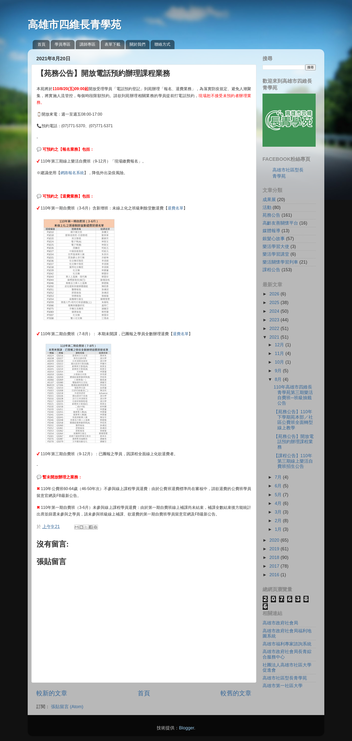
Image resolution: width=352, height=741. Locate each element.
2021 (275, 337)
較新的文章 (51, 693)
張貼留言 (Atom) (67, 706)
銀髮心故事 (274, 238)
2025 (275, 302)
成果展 (269, 199)
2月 (279, 520)
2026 (275, 293)
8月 (279, 379)
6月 (279, 485)
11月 (280, 353)
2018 (275, 557)
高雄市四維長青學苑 (74, 24)
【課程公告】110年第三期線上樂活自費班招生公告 (293, 461)
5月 (279, 494)
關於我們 (137, 44)
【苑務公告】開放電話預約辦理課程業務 (294, 442)
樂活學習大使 (276, 246)
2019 (275, 548)
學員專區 (62, 44)
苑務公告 (271, 215)
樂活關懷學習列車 (280, 262)
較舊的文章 (235, 693)
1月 (279, 529)
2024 (275, 311)
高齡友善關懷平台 (280, 223)
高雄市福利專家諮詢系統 (287, 643)
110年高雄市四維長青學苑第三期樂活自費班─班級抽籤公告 (293, 395)
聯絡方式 (162, 44)
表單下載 (112, 44)
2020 (275, 540)
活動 (267, 207)
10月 (280, 362)
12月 (280, 344)
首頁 (41, 44)
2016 (275, 574)
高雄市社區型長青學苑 (285, 678)
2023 (275, 319)
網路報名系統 (72, 173)
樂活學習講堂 (276, 254)
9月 (279, 370)
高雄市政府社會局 (280, 622)
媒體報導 (271, 230)
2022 (275, 328)
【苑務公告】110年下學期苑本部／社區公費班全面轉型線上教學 (293, 419)
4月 (279, 503)
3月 (279, 512)
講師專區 (87, 44)
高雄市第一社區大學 (283, 685)
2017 (275, 566)
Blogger (186, 727)
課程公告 (271, 269)
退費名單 (175, 208)
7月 (279, 477)
